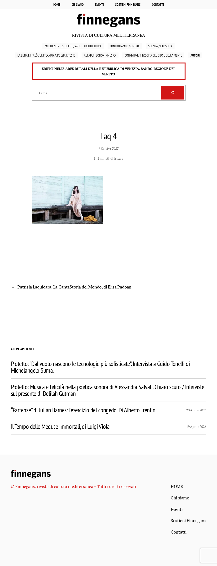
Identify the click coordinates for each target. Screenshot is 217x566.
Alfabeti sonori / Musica (100, 55)
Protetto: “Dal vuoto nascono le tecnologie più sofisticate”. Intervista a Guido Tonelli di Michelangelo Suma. (100, 367)
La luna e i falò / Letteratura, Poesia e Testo (46, 55)
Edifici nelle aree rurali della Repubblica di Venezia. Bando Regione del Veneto (108, 71)
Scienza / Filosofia (160, 46)
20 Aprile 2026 (196, 410)
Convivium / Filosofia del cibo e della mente (153, 55)
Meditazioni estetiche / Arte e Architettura (73, 46)
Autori (195, 55)
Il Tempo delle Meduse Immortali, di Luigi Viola (60, 426)
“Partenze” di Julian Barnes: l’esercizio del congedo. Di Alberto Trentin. (83, 410)
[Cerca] (172, 93)
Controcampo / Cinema (125, 46)
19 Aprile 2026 (196, 426)
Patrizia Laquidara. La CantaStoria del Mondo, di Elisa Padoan (74, 287)
